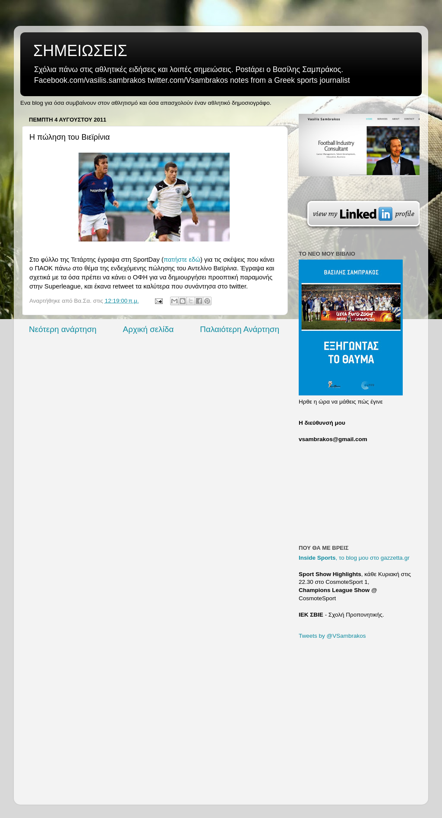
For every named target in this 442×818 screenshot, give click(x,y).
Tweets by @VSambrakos (332, 636)
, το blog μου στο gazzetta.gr (354, 558)
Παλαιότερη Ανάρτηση (239, 329)
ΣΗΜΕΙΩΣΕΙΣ (80, 51)
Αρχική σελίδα (148, 329)
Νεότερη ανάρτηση (63, 329)
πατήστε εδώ (182, 259)
